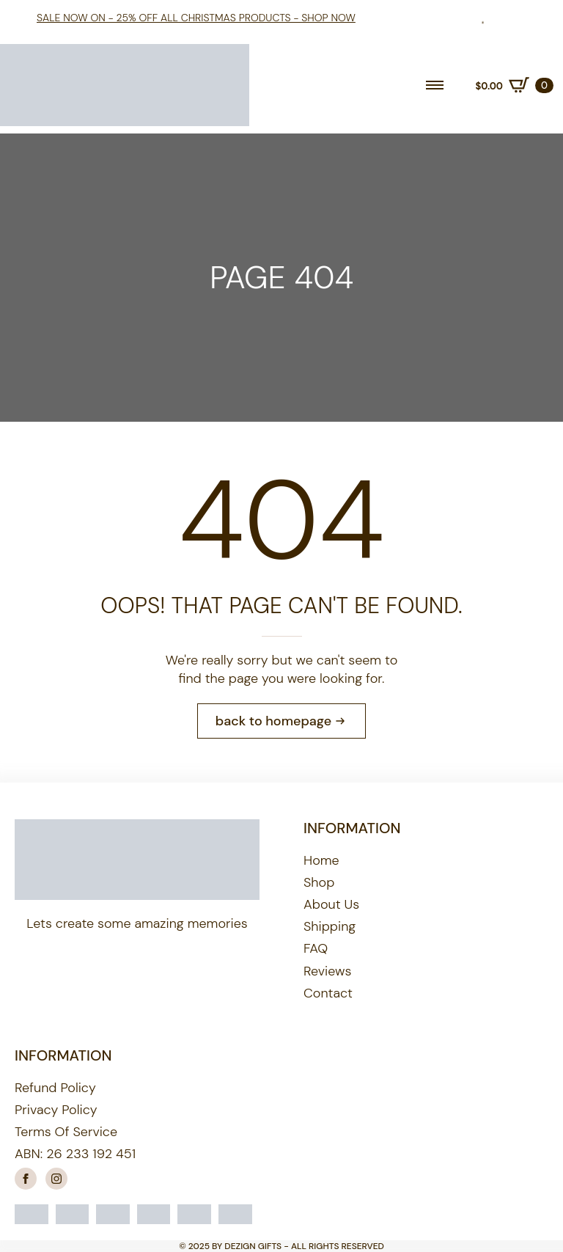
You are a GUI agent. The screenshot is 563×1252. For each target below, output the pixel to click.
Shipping (329, 926)
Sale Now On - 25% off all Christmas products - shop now (196, 17)
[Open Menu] (435, 85)
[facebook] (26, 1179)
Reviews (327, 971)
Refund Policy (55, 1088)
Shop (318, 882)
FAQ (315, 948)
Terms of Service (66, 1132)
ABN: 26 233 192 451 (75, 1154)
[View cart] (514, 85)
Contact (328, 993)
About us (331, 904)
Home (321, 860)
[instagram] (56, 1179)
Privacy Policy (56, 1110)
